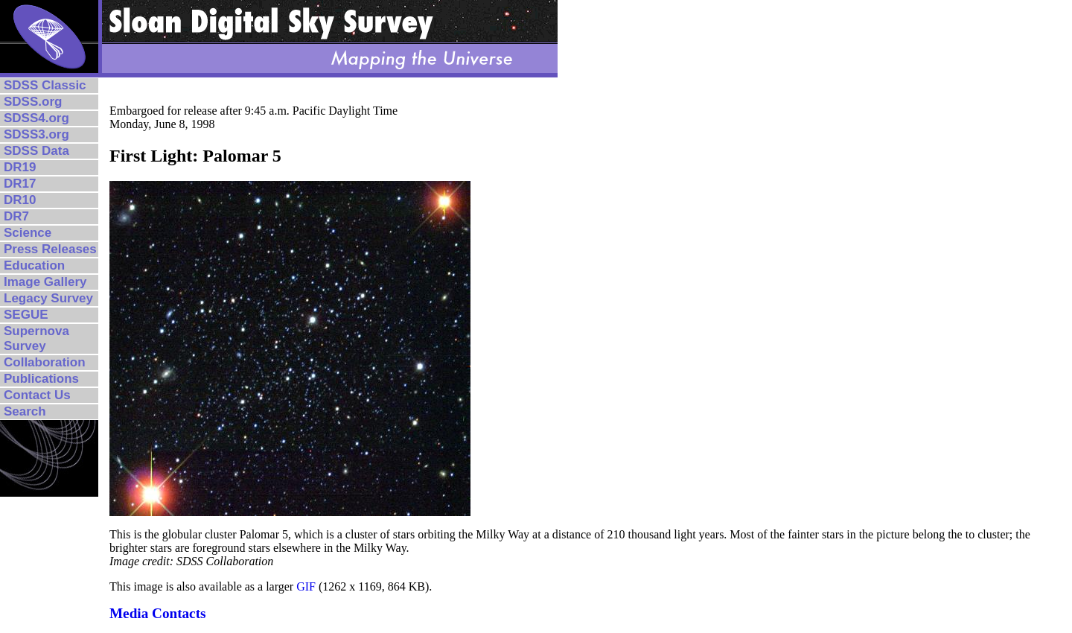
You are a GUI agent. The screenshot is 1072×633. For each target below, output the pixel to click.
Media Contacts (157, 613)
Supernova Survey (36, 338)
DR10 (20, 200)
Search (25, 411)
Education (34, 265)
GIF (306, 586)
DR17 (20, 183)
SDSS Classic (45, 85)
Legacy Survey (48, 298)
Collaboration (45, 362)
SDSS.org (33, 102)
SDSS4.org (36, 118)
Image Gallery (45, 282)
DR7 (16, 216)
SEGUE (26, 315)
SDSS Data (36, 151)
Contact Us (37, 395)
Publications (41, 379)
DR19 (20, 167)
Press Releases (50, 249)
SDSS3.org (36, 134)
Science (27, 233)
